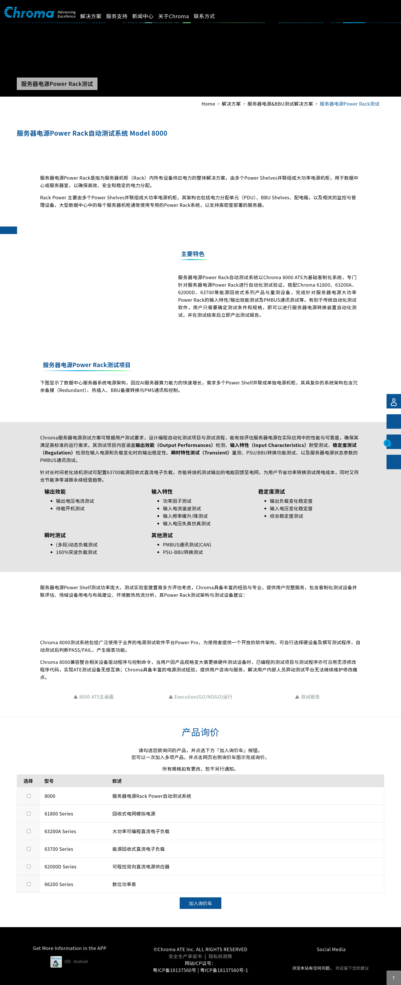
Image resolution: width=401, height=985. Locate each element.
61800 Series (59, 813)
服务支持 (123, 16)
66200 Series (59, 884)
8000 (50, 795)
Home (208, 103)
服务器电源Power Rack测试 (350, 103)
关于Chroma (180, 16)
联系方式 (211, 16)
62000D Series (61, 866)
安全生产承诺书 (185, 956)
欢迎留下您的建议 (352, 968)
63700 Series (59, 848)
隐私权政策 (220, 956)
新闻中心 (149, 16)
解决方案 (97, 16)
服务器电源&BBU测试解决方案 (280, 103)
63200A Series (60, 831)
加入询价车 (200, 903)
